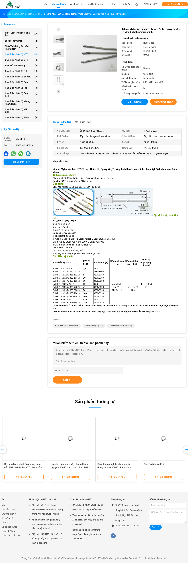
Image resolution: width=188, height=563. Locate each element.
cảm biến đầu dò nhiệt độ (121, 326)
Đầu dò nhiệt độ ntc (94, 326)
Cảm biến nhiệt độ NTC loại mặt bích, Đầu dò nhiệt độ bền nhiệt (87, 507)
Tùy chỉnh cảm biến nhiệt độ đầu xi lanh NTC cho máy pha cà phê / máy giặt (88, 519)
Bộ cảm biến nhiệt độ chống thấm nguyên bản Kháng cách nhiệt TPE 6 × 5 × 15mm (70, 467)
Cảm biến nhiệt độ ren (21, 87)
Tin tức (5, 522)
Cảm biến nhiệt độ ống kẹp (21, 94)
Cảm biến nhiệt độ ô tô (21, 71)
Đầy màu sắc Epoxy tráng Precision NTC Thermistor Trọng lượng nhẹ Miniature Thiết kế (47, 509)
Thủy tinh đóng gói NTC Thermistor (21, 47)
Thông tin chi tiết (62, 122)
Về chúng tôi (7, 518)
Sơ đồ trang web (9, 527)
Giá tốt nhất (134, 101)
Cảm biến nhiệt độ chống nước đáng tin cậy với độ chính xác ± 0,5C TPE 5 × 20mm (114, 467)
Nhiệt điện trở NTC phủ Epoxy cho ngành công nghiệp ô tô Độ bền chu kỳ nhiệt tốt (47, 524)
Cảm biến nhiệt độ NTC (21, 54)
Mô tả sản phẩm (83, 122)
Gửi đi (67, 380)
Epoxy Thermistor (21, 40)
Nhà (3, 505)
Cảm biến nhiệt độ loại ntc (66, 326)
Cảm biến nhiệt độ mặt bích (21, 110)
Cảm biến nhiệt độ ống (21, 82)
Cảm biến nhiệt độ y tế (21, 60)
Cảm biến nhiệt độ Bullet (21, 117)
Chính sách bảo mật (11, 535)
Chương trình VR (9, 514)
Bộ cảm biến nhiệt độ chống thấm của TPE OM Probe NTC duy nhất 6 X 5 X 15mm (23, 467)
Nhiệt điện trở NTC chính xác (21, 34)
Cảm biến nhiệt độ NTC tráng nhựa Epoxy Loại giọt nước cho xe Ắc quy (87, 534)
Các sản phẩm (8, 509)
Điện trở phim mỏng (21, 65)
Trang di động (8, 531)
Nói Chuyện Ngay (175, 4)
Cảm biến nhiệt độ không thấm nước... (21, 102)
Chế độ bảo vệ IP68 (154, 464)
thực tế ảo (125, 4)
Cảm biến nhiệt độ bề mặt (21, 76)
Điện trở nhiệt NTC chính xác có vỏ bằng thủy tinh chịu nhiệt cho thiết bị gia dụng (47, 538)
